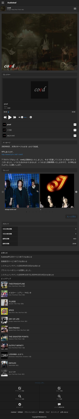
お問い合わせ (64, 412)
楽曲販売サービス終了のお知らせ (14, 261)
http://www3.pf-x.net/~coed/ (12, 154)
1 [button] (26, 212)
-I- (57, 192)
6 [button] (43, 212)
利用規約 (20, 412)
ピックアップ (19, 405)
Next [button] (76, 192)
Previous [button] (3, 192)
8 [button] (49, 212)
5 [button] (39, 212)
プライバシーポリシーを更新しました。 (16, 270)
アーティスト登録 (19, 389)
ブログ (48, 412)
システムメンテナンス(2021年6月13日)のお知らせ (20, 266)
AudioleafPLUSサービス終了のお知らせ (16, 257)
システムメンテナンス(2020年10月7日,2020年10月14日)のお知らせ (27, 275)
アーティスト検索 (19, 397)
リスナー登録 (59, 389)
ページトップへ (39, 383)
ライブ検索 (59, 397)
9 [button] (52, 212)
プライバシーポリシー (31, 412)
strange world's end (22, 192)
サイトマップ (55, 412)
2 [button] (30, 212)
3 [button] (33, 212)
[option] (22, 192)
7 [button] (46, 212)
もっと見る (71, 216)
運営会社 (41, 412)
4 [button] (36, 212)
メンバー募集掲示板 (59, 405)
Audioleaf (11, 3)
